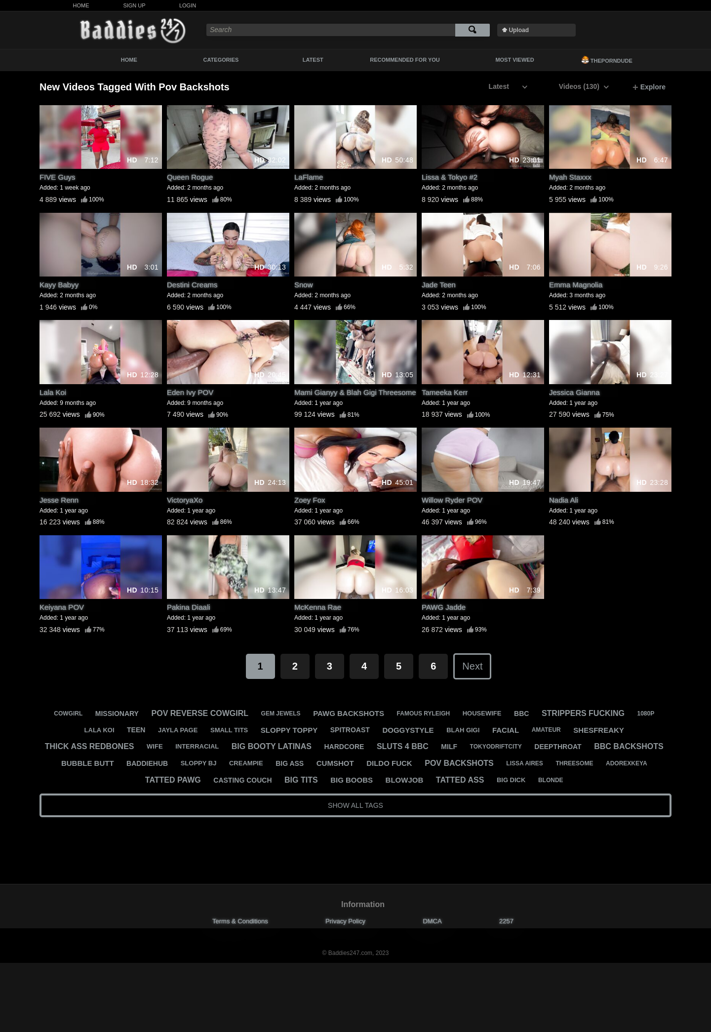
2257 (506, 921)
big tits (301, 780)
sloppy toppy (289, 730)
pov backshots (459, 763)
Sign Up (134, 5)
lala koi (99, 730)
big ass (290, 763)
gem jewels (281, 713)
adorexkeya (626, 763)
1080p (646, 713)
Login (187, 5)
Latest (313, 60)
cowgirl (68, 713)
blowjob (405, 780)
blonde (550, 780)
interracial (197, 746)
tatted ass (460, 780)
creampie (246, 763)
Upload (519, 30)
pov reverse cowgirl (200, 713)
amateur (546, 729)
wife (155, 746)
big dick (511, 780)
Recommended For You (405, 60)
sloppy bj (199, 763)
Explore (649, 87)
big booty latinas (272, 746)
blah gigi (462, 730)
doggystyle (408, 730)
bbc (521, 713)
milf (449, 747)
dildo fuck (389, 763)
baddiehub (147, 763)
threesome (574, 763)
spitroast (350, 730)
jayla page (178, 730)
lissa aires (524, 763)
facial (505, 730)
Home (81, 5)
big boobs (351, 780)
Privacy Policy (345, 921)
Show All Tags (355, 805)
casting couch (242, 780)
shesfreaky (598, 730)
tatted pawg (173, 780)
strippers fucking (583, 713)
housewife (482, 713)
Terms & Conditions (240, 921)
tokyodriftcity (496, 746)
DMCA (432, 921)
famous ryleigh (423, 713)
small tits (229, 730)
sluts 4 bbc (403, 746)
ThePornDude (606, 60)
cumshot (335, 763)
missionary (117, 713)
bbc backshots (628, 746)
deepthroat (557, 747)
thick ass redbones (89, 746)
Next (472, 666)
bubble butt (87, 763)
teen (136, 730)
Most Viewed (514, 60)
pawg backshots (348, 713)
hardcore (344, 747)
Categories (221, 60)
